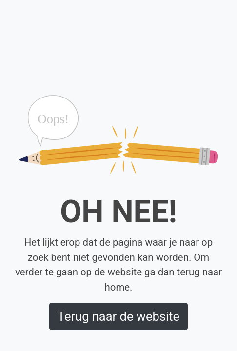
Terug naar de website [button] (118, 316)
